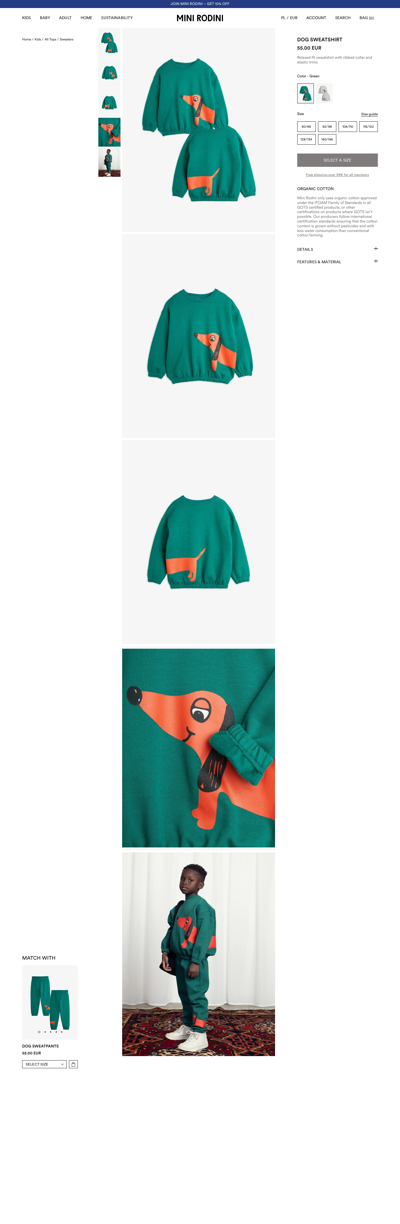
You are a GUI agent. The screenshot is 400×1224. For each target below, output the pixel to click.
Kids (26, 18)
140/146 (327, 139)
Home (87, 18)
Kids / (39, 39)
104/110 (347, 127)
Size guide (369, 114)
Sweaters (66, 39)
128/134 (306, 139)
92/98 (327, 127)
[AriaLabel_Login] (316, 18)
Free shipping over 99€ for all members (337, 175)
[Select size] (46, 1064)
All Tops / (52, 39)
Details (337, 249)
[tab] (39, 1032)
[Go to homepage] (200, 18)
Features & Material (337, 261)
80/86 (306, 127)
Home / (28, 39)
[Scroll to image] (109, 43)
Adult (65, 18)
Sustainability (117, 18)
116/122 (368, 127)
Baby (45, 18)
